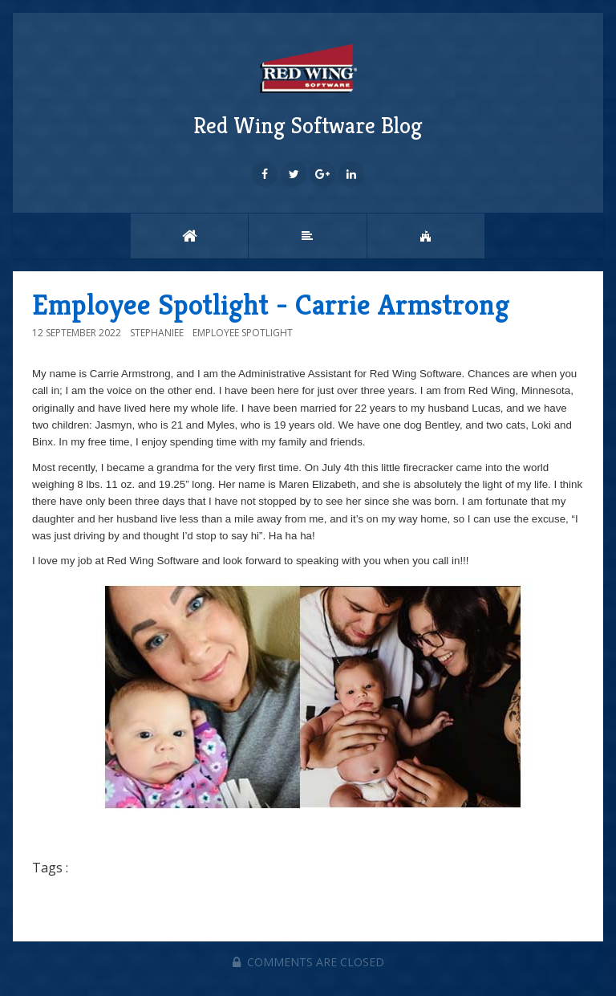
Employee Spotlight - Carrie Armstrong (270, 305)
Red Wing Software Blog (308, 89)
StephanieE (157, 332)
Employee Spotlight (242, 332)
